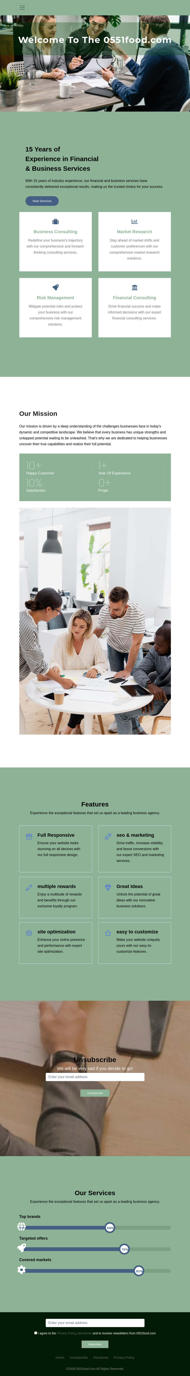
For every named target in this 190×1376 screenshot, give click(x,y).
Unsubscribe (79, 1357)
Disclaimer (85, 1333)
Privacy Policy (66, 1333)
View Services (42, 201)
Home (60, 1357)
